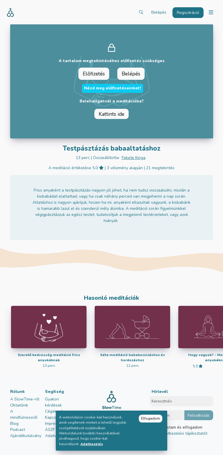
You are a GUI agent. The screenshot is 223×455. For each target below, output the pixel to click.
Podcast (17, 429)
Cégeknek (54, 411)
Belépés (158, 12)
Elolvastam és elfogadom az (181, 430)
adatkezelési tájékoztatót (183, 433)
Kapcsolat (54, 417)
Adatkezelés (91, 444)
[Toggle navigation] (211, 12)
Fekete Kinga (133, 157)
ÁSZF (50, 429)
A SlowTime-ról (24, 399)
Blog (14, 423)
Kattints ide (111, 114)
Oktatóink (19, 405)
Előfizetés (94, 73)
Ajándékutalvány (25, 435)
